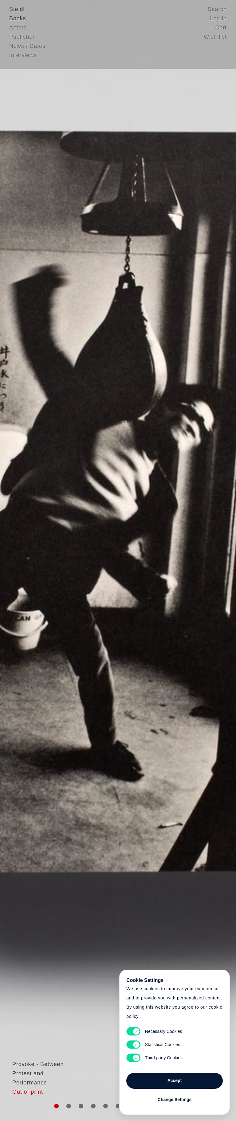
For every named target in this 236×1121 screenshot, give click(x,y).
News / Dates (27, 48)
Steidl (17, 11)
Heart (76, 560)
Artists (17, 29)
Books (17, 20)
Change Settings (174, 1097)
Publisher (22, 38)
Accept (174, 1078)
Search (217, 11)
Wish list (215, 38)
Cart (221, 29)
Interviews (23, 57)
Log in (218, 20)
